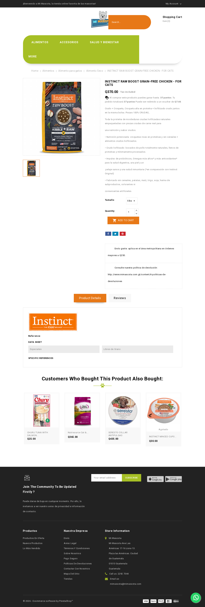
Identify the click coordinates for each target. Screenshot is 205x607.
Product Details (90, 298)
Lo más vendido (31, 548)
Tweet (115, 234)
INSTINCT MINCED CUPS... (163, 436)
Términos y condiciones (77, 548)
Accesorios (69, 42)
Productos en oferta (33, 538)
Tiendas (68, 579)
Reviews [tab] (120, 298)
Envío (67, 538)
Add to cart (123, 220)
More (32, 56)
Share (108, 234)
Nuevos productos (33, 543)
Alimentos (39, 42)
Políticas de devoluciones (78, 563)
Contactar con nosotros (77, 568)
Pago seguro (71, 558)
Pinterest (123, 234)
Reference (34, 336)
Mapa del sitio (71, 573)
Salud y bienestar (104, 42)
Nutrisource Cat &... (78, 432)
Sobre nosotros (72, 553)
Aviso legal (70, 543)
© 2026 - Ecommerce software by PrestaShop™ (48, 601)
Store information (117, 530)
